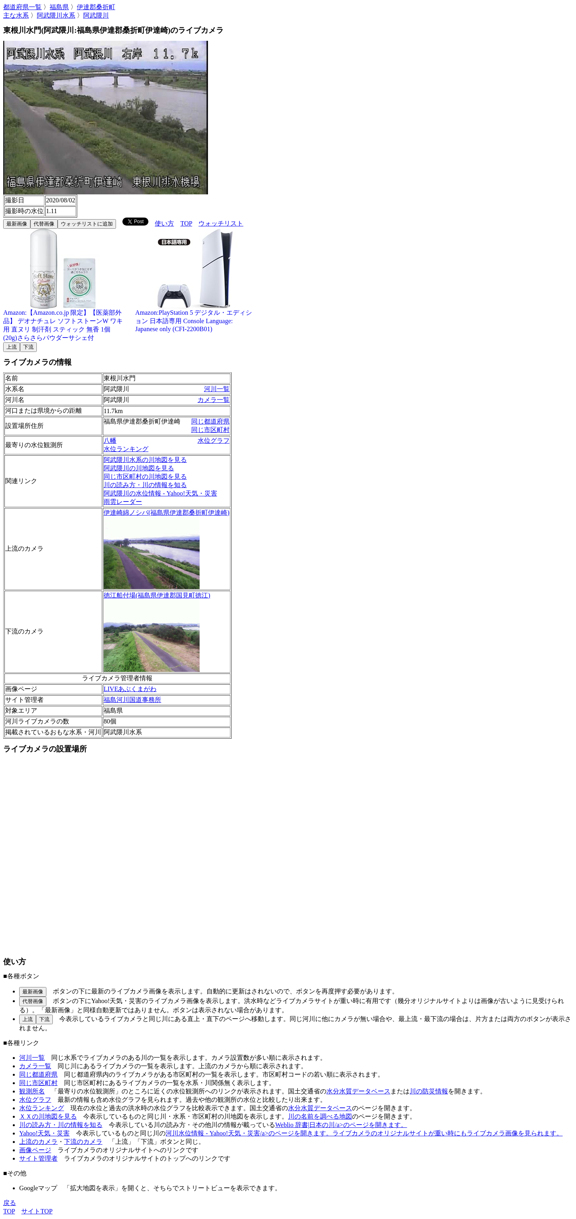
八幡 (110, 440)
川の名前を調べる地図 (320, 1116)
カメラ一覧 (214, 399)
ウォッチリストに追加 (87, 224)
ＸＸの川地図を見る (48, 1116)
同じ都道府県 (210, 421)
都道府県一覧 (22, 7)
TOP (186, 223)
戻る (9, 1202)
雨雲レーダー (123, 501)
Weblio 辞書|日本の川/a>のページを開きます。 (341, 1124)
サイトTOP (36, 1211)
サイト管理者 (38, 1158)
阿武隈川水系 (56, 15)
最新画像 (16, 224)
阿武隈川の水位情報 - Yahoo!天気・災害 (160, 493)
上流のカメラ (38, 1141)
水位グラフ (214, 440)
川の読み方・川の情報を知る (145, 485)
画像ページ (35, 1150)
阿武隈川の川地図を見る (139, 468)
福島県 (59, 7)
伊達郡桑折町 (96, 7)
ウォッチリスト (220, 223)
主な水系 (16, 15)
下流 (28, 347)
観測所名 (32, 1091)
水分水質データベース (358, 1091)
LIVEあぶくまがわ (130, 688)
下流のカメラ (83, 1141)
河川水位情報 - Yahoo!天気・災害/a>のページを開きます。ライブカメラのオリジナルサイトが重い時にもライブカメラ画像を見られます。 (364, 1133)
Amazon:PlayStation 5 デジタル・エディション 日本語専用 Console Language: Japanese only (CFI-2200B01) (195, 317)
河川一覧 (217, 389)
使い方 (164, 223)
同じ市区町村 (210, 429)
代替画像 (44, 224)
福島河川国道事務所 (132, 699)
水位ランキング (126, 449)
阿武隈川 (96, 15)
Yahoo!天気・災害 (44, 1133)
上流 (11, 347)
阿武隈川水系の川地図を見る (145, 459)
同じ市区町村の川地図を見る (145, 476)
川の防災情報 (429, 1091)
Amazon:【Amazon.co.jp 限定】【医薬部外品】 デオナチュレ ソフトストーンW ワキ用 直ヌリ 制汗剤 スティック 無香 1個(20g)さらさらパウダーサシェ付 (63, 322)
